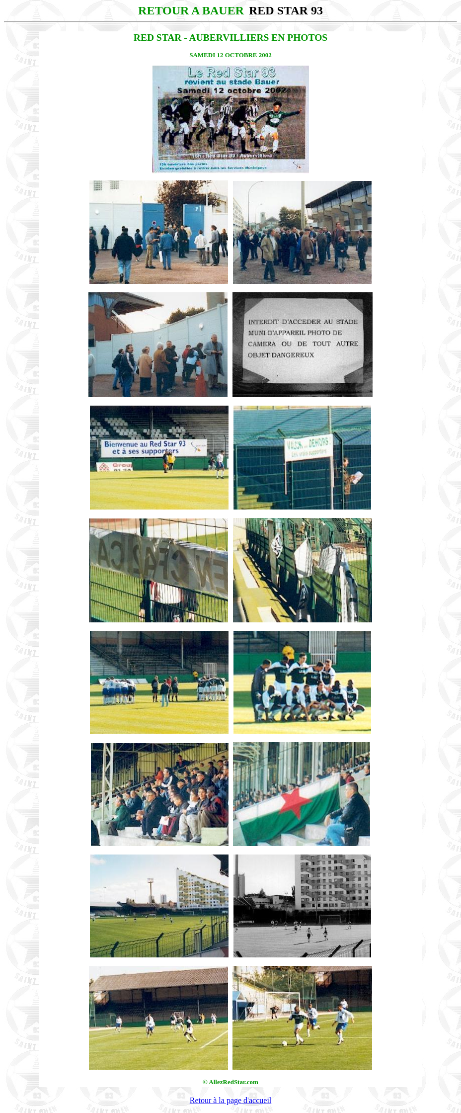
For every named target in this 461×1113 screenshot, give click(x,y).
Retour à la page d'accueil (231, 1100)
